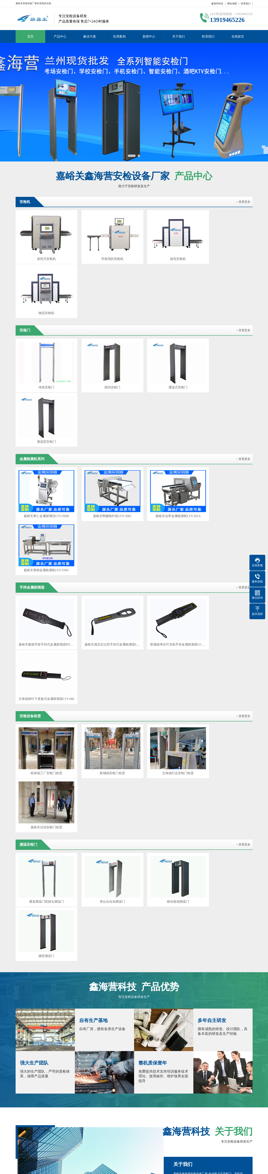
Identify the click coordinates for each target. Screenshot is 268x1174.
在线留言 (237, 36)
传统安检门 (43, 324)
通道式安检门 (164, 324)
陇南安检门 (60, 1091)
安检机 (45, 1116)
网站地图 (232, 3)
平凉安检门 (241, 1085)
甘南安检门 (97, 1091)
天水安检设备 (220, 1085)
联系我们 (245, 3)
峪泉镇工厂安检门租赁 (43, 533)
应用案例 (119, 36)
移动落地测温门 (164, 602)
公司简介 (21, 1116)
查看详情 (223, 844)
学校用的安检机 (104, 254)
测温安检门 (48, 1122)
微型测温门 (224, 602)
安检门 (81, 1116)
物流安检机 (224, 254)
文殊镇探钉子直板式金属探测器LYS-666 (224, 463)
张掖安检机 (122, 1085)
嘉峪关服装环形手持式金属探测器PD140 (44, 463)
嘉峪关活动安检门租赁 (224, 533)
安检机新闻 (125, 1116)
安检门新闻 (125, 1122)
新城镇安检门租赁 (104, 533)
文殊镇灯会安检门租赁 (164, 533)
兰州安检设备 (83, 1085)
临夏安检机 (79, 1091)
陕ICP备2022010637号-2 (165, 1167)
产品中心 (60, 36)
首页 (30, 36)
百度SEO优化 (61, 1085)
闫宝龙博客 (41, 1085)
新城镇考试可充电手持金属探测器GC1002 (164, 463)
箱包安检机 (164, 254)
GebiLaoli (222, 1167)
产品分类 (82, 1122)
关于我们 (178, 36)
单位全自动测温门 (104, 602)
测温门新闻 (125, 1128)
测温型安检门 (224, 324)
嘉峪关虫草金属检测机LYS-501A (164, 393)
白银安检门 (182, 1085)
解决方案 (89, 36)
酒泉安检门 (103, 1085)
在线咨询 (223, 912)
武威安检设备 (161, 1085)
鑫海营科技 (217, 3)
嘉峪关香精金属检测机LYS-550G (224, 393)
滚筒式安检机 (43, 254)
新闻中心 (149, 36)
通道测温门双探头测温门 (43, 602)
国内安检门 (104, 324)
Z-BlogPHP (199, 1167)
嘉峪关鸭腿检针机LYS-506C (103, 393)
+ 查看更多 (243, 201)
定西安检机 (200, 1085)
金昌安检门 (141, 1085)
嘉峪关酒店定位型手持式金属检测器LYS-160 (104, 463)
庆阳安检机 (41, 1091)
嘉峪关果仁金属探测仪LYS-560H (43, 393)
